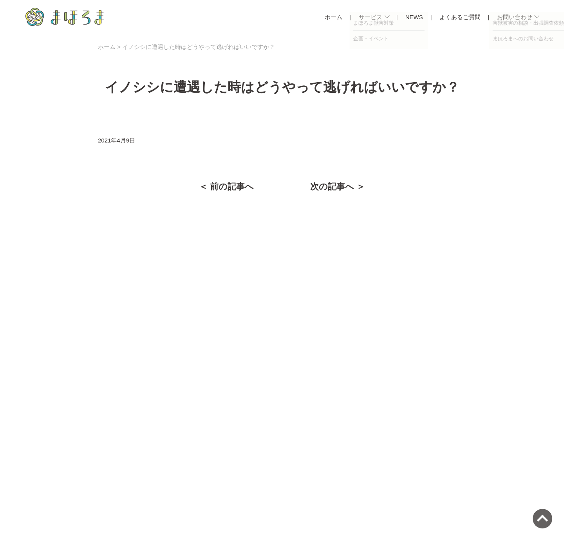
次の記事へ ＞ (337, 186)
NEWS (414, 17)
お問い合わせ (514, 17)
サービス (370, 17)
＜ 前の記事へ (226, 186)
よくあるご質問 (460, 17)
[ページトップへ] (542, 518)
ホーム (333, 17)
